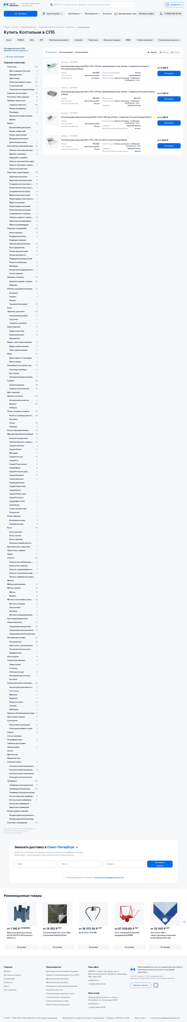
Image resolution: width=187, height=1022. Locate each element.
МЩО (128, 40)
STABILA (20, 40)
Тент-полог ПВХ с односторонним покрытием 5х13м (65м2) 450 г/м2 (163, 935)
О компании (9, 979)
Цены (6, 986)
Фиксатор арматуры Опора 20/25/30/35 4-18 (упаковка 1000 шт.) (19, 935)
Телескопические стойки (57, 1001)
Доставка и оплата (12, 975)
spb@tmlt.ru (174, 4)
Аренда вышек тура (125, 13)
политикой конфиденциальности (109, 878)
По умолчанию (51, 52)
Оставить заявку (146, 14)
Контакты (107, 14)
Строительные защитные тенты (60, 994)
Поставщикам (10, 990)
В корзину (169, 73)
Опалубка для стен (54, 990)
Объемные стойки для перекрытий (61, 986)
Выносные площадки (112, 40)
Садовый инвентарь (14, 63)
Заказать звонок (140, 985)
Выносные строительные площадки (62, 971)
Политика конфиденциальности (165, 1018)
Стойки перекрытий (144, 40)
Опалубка (78, 40)
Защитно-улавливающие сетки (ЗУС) (62, 975)
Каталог (20, 13)
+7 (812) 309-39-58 (170, 13)
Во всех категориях (14, 57)
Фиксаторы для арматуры (57, 1005)
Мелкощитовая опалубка (57, 979)
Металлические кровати (58, 40)
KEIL (32, 40)
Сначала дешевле (66, 52)
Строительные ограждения (169, 40)
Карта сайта (140, 1018)
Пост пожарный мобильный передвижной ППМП (127, 934)
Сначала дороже (81, 52)
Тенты (8, 40)
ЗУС (41, 40)
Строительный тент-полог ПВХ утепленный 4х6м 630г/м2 (56, 934)
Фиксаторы (93, 40)
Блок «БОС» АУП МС (88, 933)
